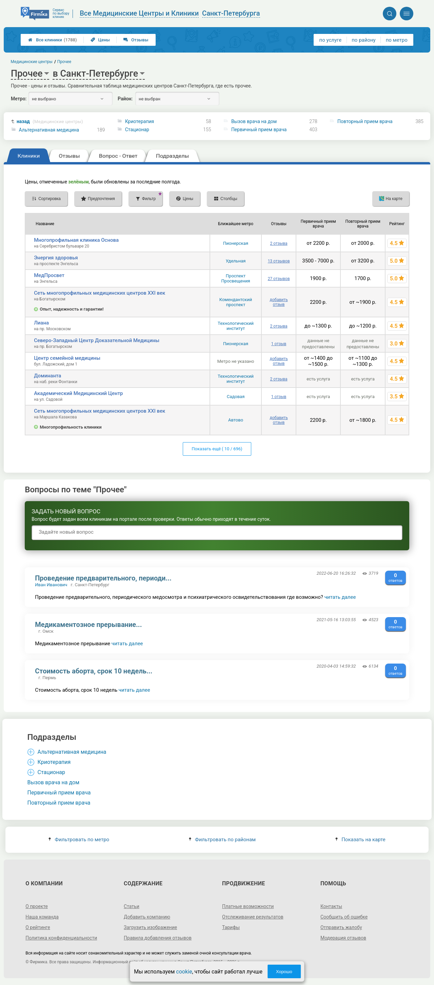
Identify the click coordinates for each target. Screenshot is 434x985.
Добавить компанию (147, 917)
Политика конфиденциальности (61, 938)
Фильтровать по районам (222, 839)
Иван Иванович (51, 584)
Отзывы (135, 39)
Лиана (41, 323)
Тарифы (231, 927)
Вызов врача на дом (254, 121)
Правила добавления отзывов (158, 938)
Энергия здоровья (56, 258)
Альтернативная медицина (49, 129)
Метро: (18, 98)
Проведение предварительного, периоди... (103, 578)
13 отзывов (279, 261)
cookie (184, 971)
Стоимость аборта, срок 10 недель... (93, 671)
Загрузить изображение (150, 927)
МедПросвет (49, 275)
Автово (235, 419)
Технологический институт (236, 326)
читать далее (340, 597)
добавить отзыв (279, 302)
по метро (397, 40)
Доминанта (47, 376)
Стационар (137, 129)
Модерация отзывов (343, 938)
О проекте (36, 906)
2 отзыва (279, 243)
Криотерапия (139, 121)
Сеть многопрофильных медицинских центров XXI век (99, 293)
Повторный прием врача (365, 121)
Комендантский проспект (235, 302)
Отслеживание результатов (252, 917)
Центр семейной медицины (67, 358)
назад (50, 121)
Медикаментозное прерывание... (88, 624)
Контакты (331, 906)
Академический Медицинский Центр (78, 393)
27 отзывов (279, 278)
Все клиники (52, 39)
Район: (125, 98)
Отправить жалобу (341, 927)
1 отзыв (278, 343)
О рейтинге (37, 927)
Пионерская (235, 243)
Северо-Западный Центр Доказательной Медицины (96, 340)
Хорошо (284, 971)
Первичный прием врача (259, 129)
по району (363, 40)
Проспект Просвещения (235, 278)
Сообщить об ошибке (344, 917)
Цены (100, 39)
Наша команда (42, 917)
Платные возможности (248, 906)
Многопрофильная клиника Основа (76, 240)
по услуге (330, 40)
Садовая (235, 396)
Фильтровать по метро (78, 839)
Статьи (131, 906)
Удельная (236, 260)
